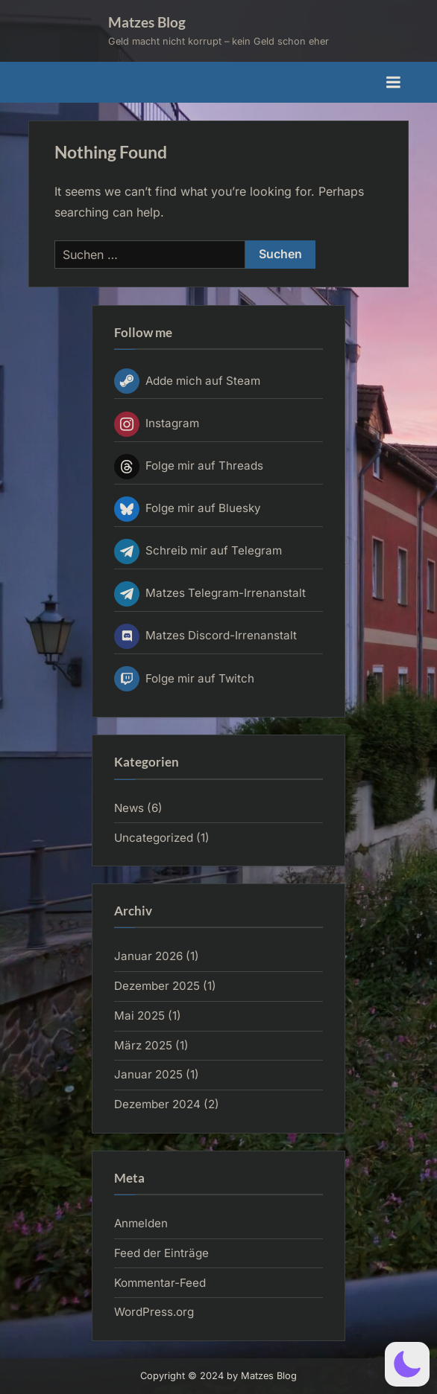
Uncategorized (153, 838)
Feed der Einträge (161, 1253)
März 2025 (143, 1045)
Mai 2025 (139, 1015)
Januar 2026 (148, 956)
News (129, 808)
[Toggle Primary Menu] (393, 82)
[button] (407, 1364)
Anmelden (141, 1223)
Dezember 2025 (157, 986)
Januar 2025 (148, 1074)
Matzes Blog (147, 22)
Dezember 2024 (157, 1104)
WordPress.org (154, 1312)
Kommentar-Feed (160, 1283)
